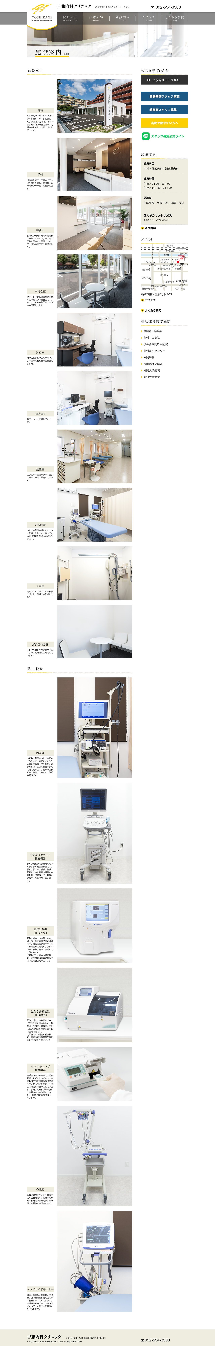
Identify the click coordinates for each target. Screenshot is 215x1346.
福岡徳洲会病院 (153, 363)
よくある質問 (175, 18)
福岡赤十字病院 (153, 331)
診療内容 (150, 228)
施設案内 (123, 18)
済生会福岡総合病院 (156, 344)
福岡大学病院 (152, 370)
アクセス (149, 18)
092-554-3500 (168, 7)
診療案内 (96, 18)
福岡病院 (149, 357)
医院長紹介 (70, 18)
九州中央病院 (152, 337)
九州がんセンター (154, 350)
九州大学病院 (152, 377)
